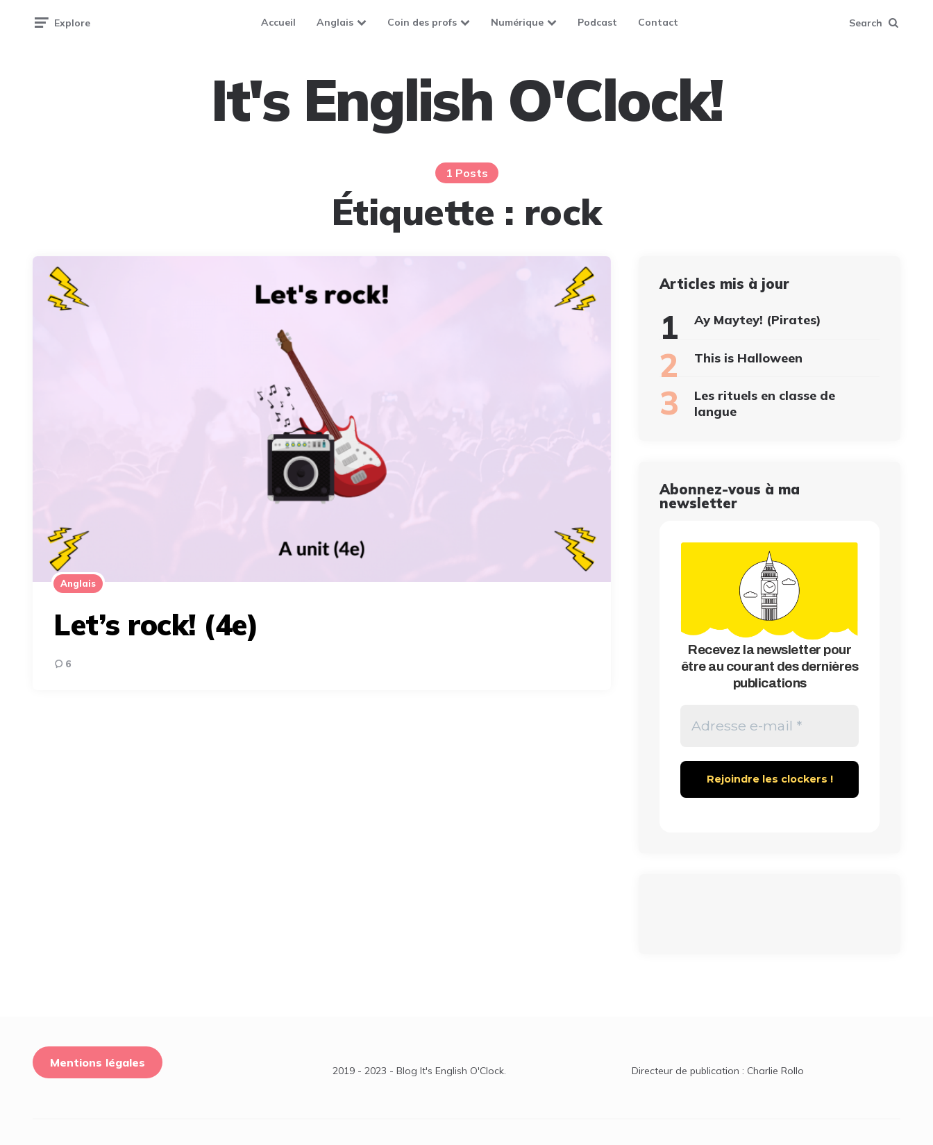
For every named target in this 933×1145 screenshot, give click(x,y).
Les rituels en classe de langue (764, 403)
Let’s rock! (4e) (155, 624)
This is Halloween (748, 358)
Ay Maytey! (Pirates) (757, 320)
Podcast (597, 22)
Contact (658, 22)
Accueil (278, 22)
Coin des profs (422, 22)
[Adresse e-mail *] (769, 726)
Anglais (335, 22)
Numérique (517, 22)
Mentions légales (97, 1063)
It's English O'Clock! (466, 100)
